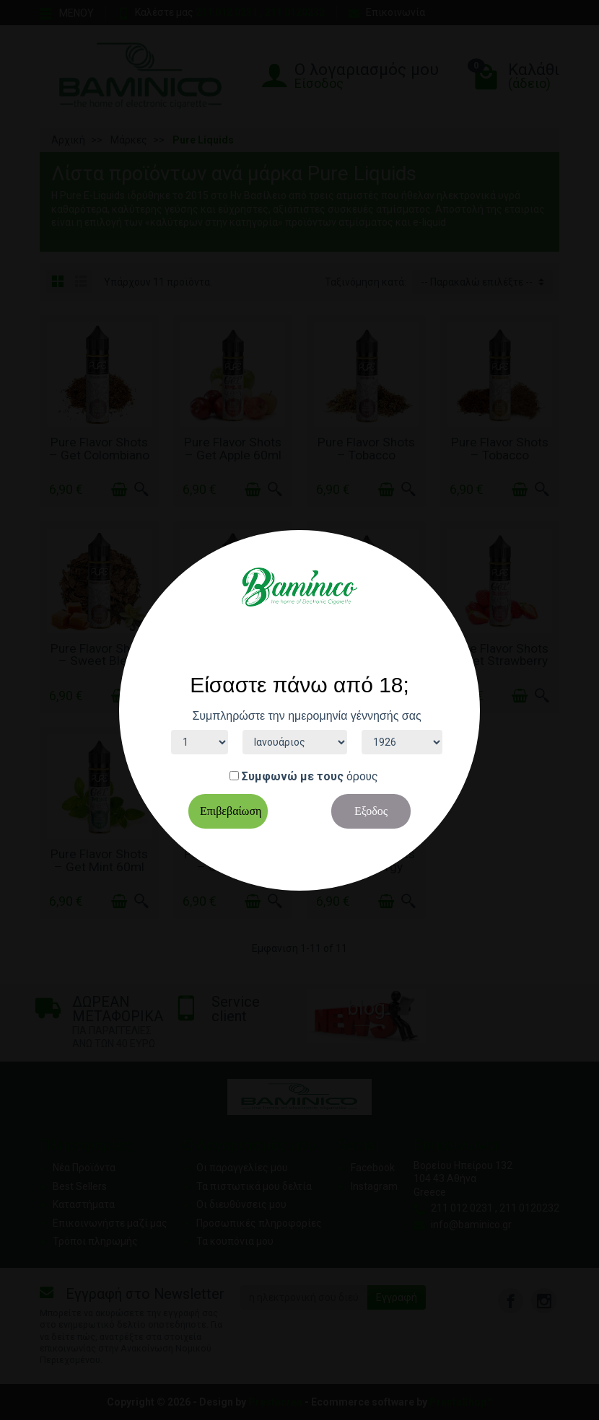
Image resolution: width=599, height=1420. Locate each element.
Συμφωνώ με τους (293, 776)
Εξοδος (371, 811)
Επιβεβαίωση (230, 811)
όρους (362, 776)
